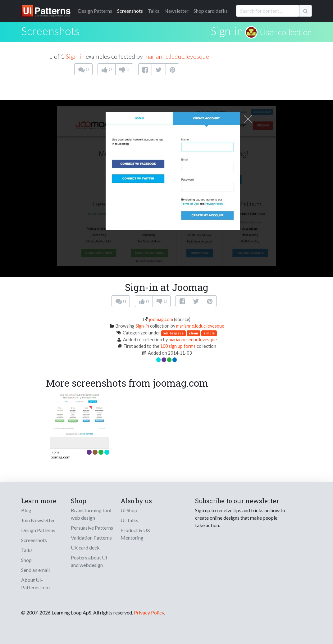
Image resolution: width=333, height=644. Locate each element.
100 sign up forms (178, 346)
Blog (26, 510)
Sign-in (227, 30)
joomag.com (161, 319)
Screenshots (130, 11)
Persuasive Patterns (92, 528)
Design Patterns (38, 530)
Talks (153, 11)
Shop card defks (211, 11)
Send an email (35, 570)
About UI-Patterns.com (35, 583)
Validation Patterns (91, 537)
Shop (26, 560)
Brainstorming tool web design (91, 514)
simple (209, 333)
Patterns (95, 11)
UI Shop (129, 510)
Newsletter (176, 11)
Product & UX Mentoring (135, 533)
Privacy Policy (149, 612)
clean (193, 333)
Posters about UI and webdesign (89, 561)
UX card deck (85, 547)
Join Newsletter (38, 520)
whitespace (173, 333)
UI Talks (129, 520)
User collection (286, 32)
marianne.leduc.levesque (176, 56)
